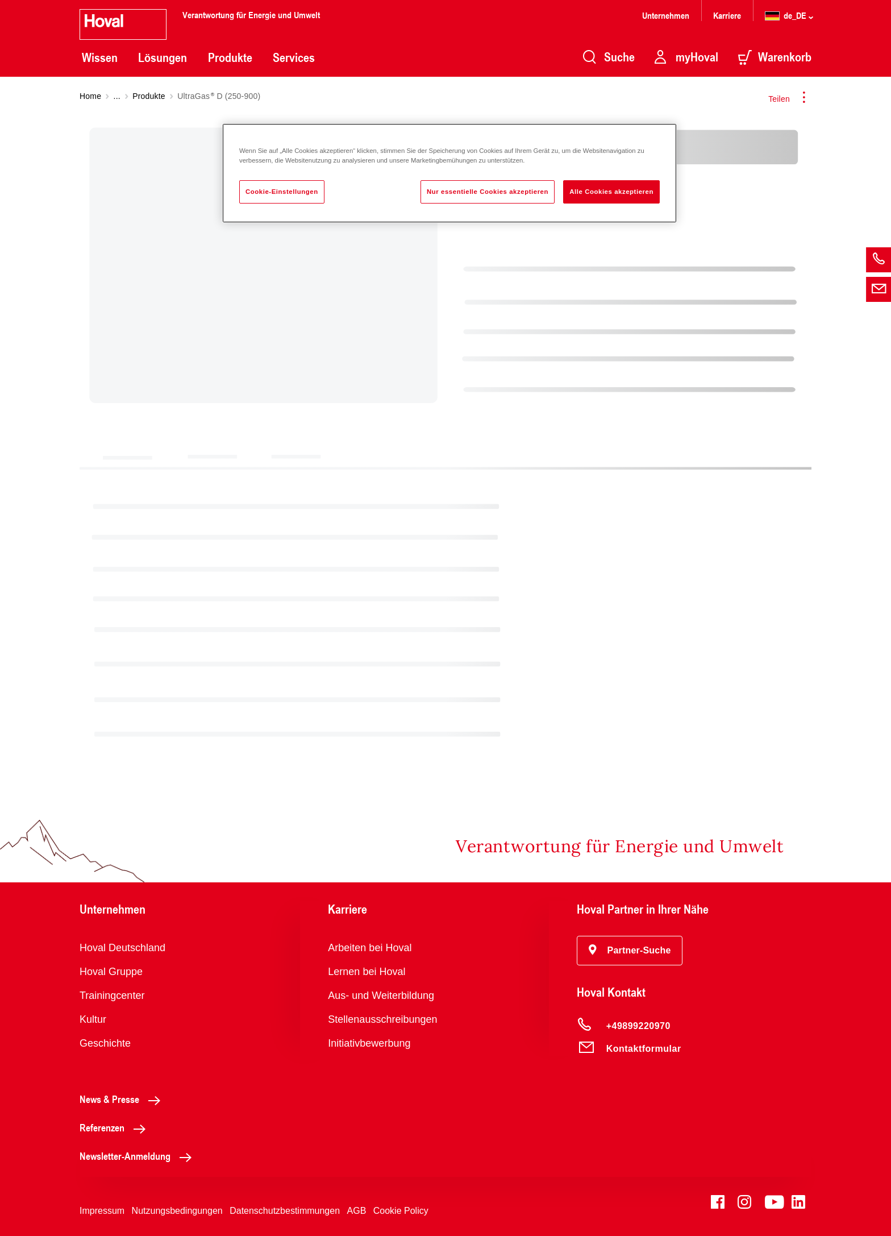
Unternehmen (665, 15)
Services (294, 57)
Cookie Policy (400, 1211)
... (117, 96)
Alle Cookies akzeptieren (611, 191)
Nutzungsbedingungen (177, 1211)
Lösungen (162, 57)
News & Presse (123, 1099)
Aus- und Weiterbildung (381, 995)
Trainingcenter (112, 995)
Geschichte (105, 1043)
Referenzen (116, 1127)
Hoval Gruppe (111, 971)
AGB (357, 1211)
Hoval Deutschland (122, 947)
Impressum (102, 1211)
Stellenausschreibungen (382, 1019)
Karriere (727, 15)
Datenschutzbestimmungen (285, 1211)
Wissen (100, 57)
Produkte (230, 57)
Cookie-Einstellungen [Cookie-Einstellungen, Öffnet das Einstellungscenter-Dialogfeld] (281, 191)
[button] (630, 950)
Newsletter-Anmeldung (139, 1155)
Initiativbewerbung (369, 1043)
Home (90, 96)
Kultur (93, 1019)
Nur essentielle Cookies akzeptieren (487, 191)
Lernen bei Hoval (366, 971)
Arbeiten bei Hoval (369, 947)
